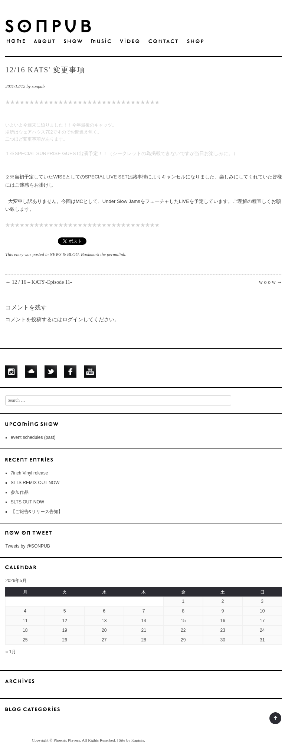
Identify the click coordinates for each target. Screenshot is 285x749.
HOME (16, 41)
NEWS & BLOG (64, 254)
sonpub (38, 86)
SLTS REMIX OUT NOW (35, 482)
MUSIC (101, 41)
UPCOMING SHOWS (143, 423)
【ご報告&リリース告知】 (37, 511)
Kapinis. (138, 740)
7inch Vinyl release (29, 473)
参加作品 (20, 492)
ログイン (72, 319)
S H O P (195, 41)
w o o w (270, 282)
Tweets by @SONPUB (27, 546)
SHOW (73, 41)
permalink (116, 254)
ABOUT (44, 41)
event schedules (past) (33, 437)
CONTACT (163, 41)
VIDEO (130, 41)
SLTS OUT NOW (27, 502)
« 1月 (10, 651)
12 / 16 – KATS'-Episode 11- (38, 282)
